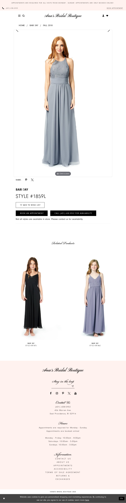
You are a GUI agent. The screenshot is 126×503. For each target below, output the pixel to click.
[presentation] (31, 295)
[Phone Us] (10, 8)
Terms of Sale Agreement (62, 472)
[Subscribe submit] (73, 386)
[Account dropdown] (103, 15)
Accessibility (63, 469)
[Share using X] (32, 180)
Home (22, 25)
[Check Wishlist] (107, 15)
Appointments (63, 466)
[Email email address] (63, 386)
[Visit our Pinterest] (63, 393)
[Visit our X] (69, 393)
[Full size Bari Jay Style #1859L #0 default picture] (63, 103)
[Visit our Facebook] (50, 393)
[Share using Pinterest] (26, 180)
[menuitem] (19, 15)
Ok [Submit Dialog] (121, 498)
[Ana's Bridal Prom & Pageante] (63, 16)
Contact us (63, 459)
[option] (63, 103)
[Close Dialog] (4, 498)
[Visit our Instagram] (57, 393)
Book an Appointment (32, 213)
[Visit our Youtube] (75, 393)
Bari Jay (34, 25)
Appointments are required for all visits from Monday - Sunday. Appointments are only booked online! (63, 3)
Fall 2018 (48, 25)
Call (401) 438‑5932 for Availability (74, 213)
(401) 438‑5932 (63, 407)
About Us (63, 462)
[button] (19, 15)
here (87, 500)
